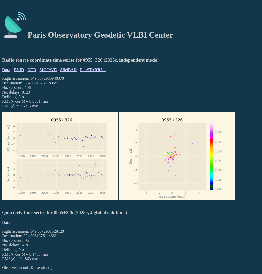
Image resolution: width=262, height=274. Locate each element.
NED (32, 69)
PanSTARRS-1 (93, 69)
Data (6, 69)
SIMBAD (68, 69)
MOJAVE (48, 69)
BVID (19, 69)
